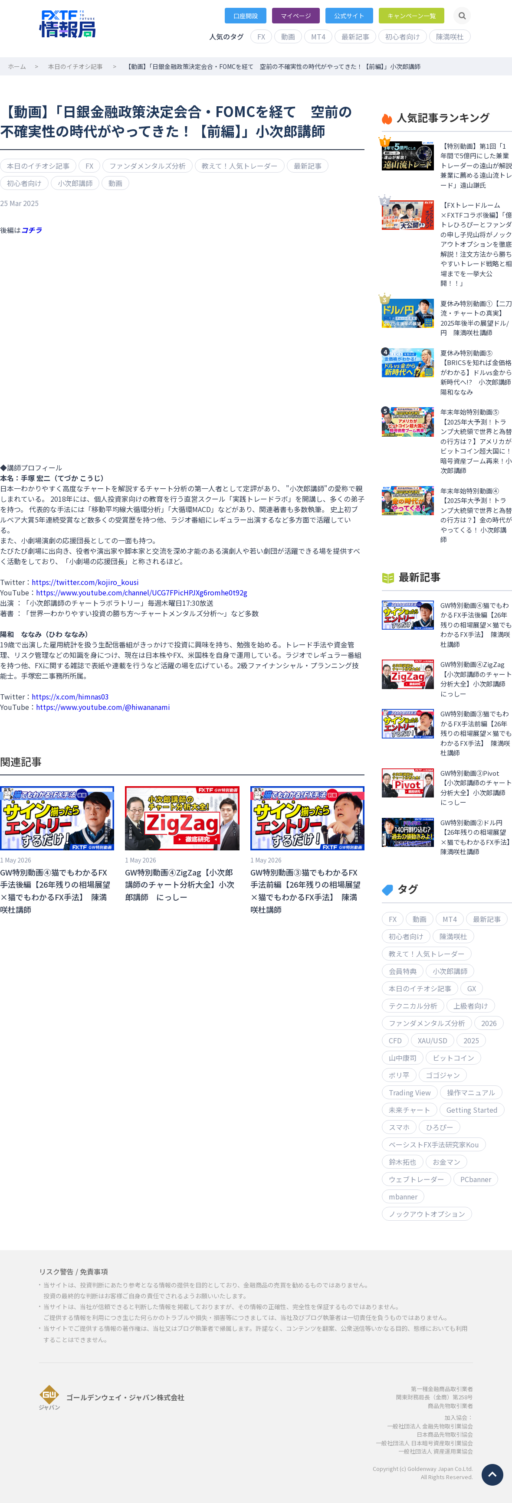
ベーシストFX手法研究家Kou (434, 1144)
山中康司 (403, 1057)
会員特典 (403, 971)
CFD (395, 1040)
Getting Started (472, 1109)
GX (471, 988)
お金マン (446, 1162)
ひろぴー (439, 1127)
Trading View (410, 1092)
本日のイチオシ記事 (75, 66)
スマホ (399, 1127)
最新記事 (355, 36)
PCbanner (475, 1179)
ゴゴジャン (443, 1075)
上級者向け (470, 1005)
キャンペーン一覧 (411, 15)
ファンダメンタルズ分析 (147, 165)
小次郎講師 (75, 183)
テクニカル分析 (413, 1005)
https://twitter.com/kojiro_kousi (85, 582)
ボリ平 (399, 1075)
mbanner (403, 1196)
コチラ (31, 230)
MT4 (318, 36)
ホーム (17, 66)
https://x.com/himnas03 (70, 696)
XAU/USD (432, 1040)
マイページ (296, 15)
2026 (489, 1023)
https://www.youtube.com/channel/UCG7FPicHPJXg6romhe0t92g (141, 592)
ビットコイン (453, 1057)
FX (261, 36)
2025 (471, 1040)
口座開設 (245, 15)
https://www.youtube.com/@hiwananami (103, 707)
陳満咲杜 (450, 36)
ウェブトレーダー (416, 1179)
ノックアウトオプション (427, 1214)
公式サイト (349, 15)
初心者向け (402, 36)
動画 (288, 36)
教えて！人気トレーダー (240, 165)
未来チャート (409, 1109)
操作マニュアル (471, 1092)
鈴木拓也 (403, 1162)
